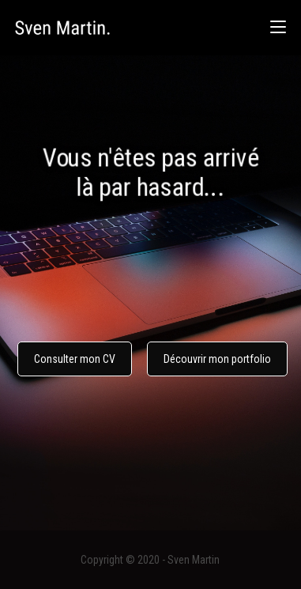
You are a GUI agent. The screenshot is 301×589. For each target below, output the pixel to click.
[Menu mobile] (278, 27)
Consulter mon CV (74, 359)
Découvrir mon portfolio (217, 359)
